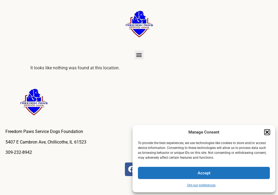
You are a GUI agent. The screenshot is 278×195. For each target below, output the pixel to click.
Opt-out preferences (201, 185)
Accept (204, 173)
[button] (267, 132)
